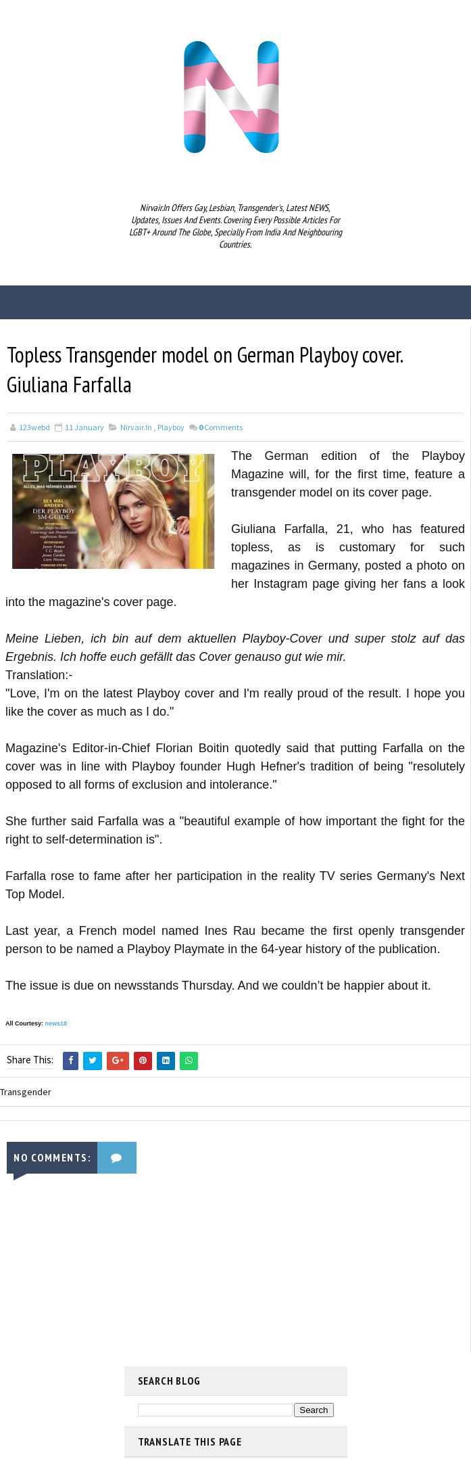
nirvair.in (136, 427)
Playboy (170, 427)
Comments (221, 427)
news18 (56, 1023)
